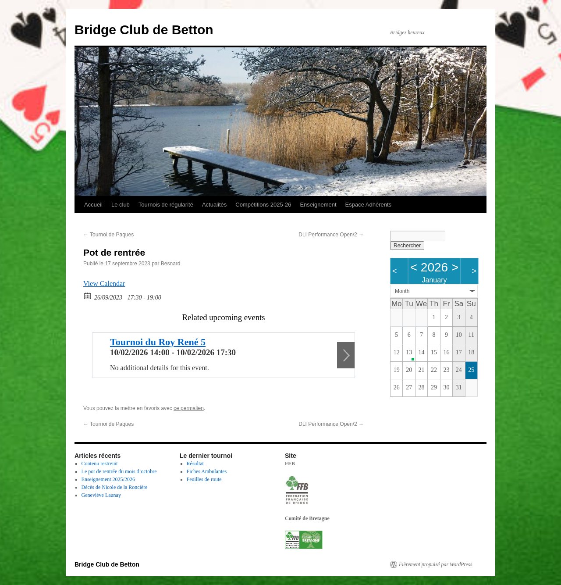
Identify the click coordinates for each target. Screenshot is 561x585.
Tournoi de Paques (108, 235)
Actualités (214, 204)
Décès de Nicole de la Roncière (115, 487)
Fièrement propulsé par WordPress (435, 564)
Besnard (171, 263)
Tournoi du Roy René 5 (158, 341)
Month (402, 291)
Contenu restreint (100, 463)
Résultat (195, 463)
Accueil (93, 204)
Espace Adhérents (368, 204)
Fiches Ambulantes (207, 471)
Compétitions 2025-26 (263, 204)
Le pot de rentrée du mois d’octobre (119, 471)
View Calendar (104, 283)
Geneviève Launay (101, 495)
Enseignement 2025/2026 (108, 479)
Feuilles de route (204, 479)
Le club (120, 204)
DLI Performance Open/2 (331, 235)
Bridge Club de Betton (144, 29)
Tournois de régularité (165, 204)
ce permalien (189, 408)
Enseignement (318, 204)
